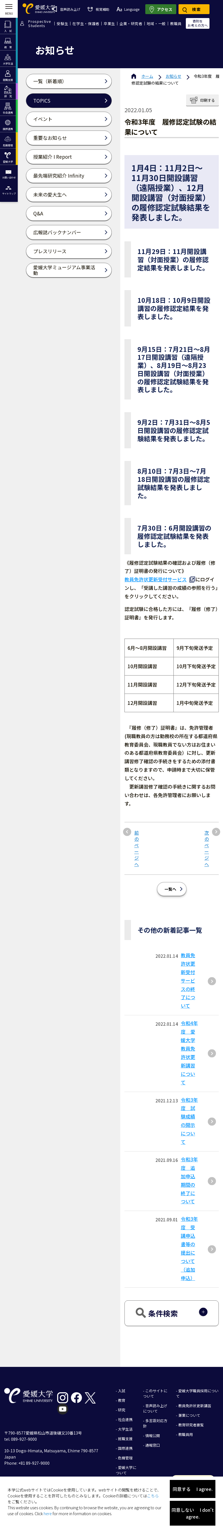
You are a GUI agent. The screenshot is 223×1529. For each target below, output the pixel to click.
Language (128, 9)
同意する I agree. (193, 1489)
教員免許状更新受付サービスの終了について (188, 976)
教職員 (176, 23)
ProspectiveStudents (39, 23)
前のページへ (136, 844)
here (48, 1513)
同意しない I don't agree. (192, 1513)
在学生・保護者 (85, 23)
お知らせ (173, 76)
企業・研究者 (130, 23)
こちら (153, 1496)
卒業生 (109, 23)
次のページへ (206, 844)
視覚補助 (98, 9)
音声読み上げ (66, 9)
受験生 (62, 23)
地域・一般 (156, 23)
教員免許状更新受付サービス (155, 579)
